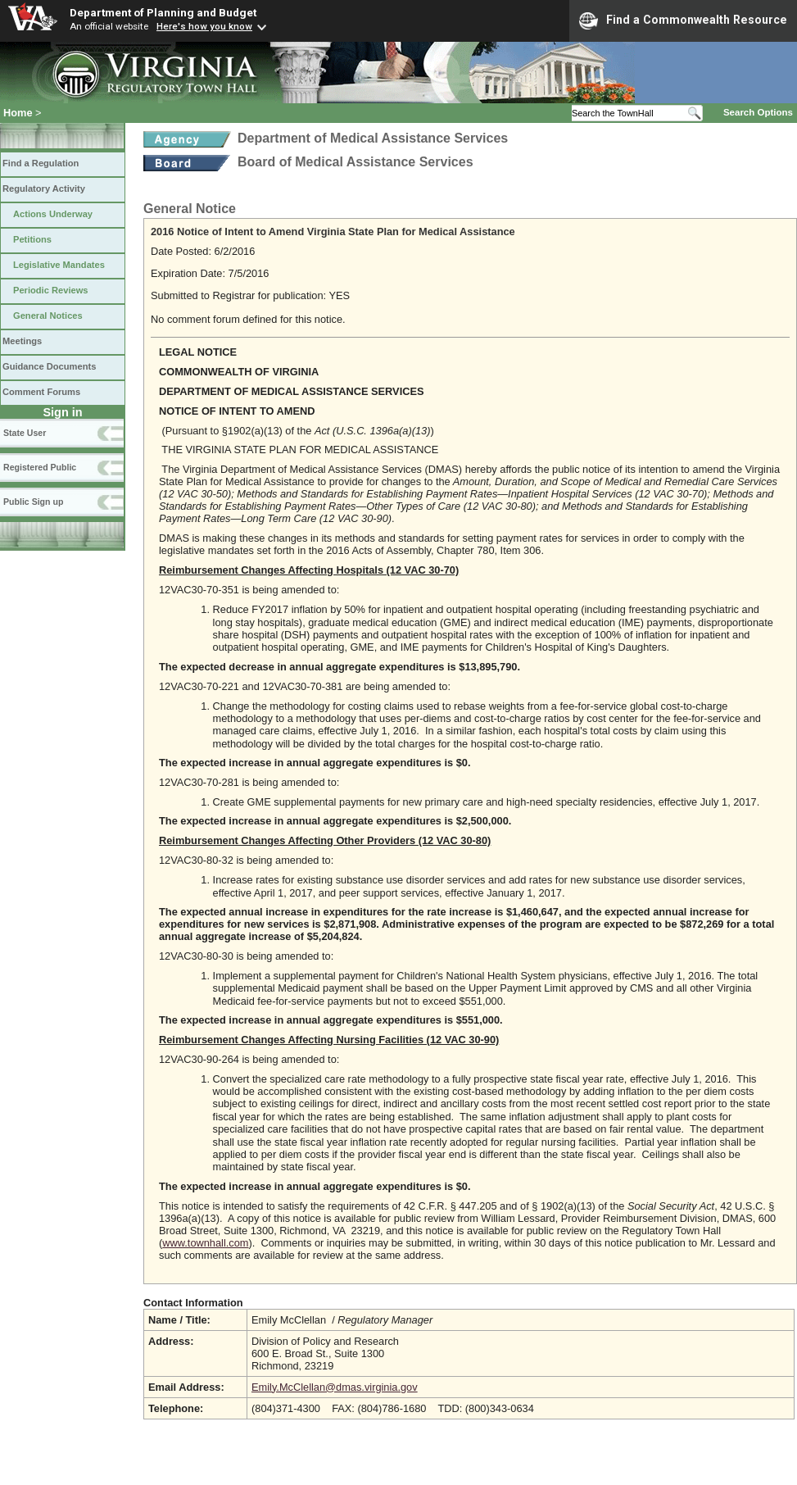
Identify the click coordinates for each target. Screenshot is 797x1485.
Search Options (758, 112)
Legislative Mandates (59, 265)
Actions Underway (53, 214)
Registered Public (39, 467)
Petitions (32, 239)
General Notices (48, 315)
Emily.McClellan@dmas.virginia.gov (334, 1387)
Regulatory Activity (43, 188)
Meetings (22, 341)
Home (18, 113)
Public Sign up (33, 501)
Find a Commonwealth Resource (683, 20)
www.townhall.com (205, 1243)
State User (24, 433)
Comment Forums (41, 392)
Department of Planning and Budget (163, 12)
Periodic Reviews (50, 290)
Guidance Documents (49, 366)
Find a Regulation (40, 163)
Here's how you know (204, 26)
